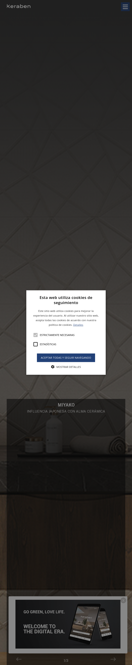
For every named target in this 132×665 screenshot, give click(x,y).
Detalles (78, 324)
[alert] (66, 332)
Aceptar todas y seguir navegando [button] (66, 357)
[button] (65, 332)
